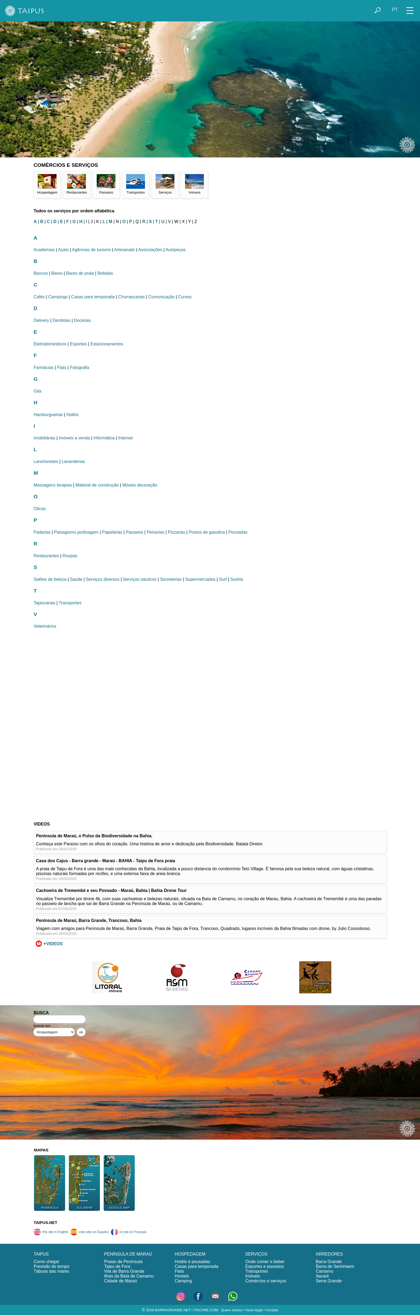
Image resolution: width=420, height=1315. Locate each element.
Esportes (78, 344)
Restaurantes (46, 555)
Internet (125, 438)
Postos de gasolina (207, 532)
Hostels (182, 1276)
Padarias (41, 532)
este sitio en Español (89, 1232)
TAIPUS (41, 1254)
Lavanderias (73, 461)
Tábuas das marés (51, 1271)
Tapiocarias (44, 603)
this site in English (50, 1232)
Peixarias (155, 532)
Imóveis (252, 1276)
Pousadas (238, 532)
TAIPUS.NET (45, 1222)
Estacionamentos (106, 344)
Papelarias (112, 532)
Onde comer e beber (265, 1261)
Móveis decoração (139, 485)
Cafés (39, 297)
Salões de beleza (49, 579)
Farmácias (43, 367)
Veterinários (44, 626)
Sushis (236, 579)
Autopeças (176, 249)
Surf (223, 579)
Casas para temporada (93, 297)
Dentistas (61, 320)
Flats (61, 367)
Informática (104, 438)
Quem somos (231, 1310)
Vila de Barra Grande (124, 1271)
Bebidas (105, 273)
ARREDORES (329, 1254)
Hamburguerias (48, 414)
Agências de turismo (91, 249)
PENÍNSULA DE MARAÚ (128, 1254)
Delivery (41, 320)
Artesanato (124, 249)
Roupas (70, 555)
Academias (44, 249)
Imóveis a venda (74, 438)
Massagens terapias (52, 485)
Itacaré (322, 1276)
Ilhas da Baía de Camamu (129, 1276)
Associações (150, 249)
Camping (183, 1281)
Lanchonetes (45, 461)
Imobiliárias (44, 438)
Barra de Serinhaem (335, 1266)
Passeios (134, 532)
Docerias (82, 320)
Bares (57, 273)
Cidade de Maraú (120, 1281)
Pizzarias (176, 532)
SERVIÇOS (256, 1254)
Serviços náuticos (139, 579)
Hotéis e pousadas (192, 1261)
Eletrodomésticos (49, 344)
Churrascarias (131, 297)
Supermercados (200, 579)
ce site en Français (129, 1232)
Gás (37, 391)
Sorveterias (171, 579)
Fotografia (79, 367)
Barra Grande (329, 1261)
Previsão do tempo (51, 1266)
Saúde (76, 579)
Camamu (324, 1271)
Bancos (40, 273)
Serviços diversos (102, 579)
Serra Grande (329, 1281)
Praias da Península (123, 1261)
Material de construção (97, 485)
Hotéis (72, 414)
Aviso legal (253, 1310)
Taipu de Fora (117, 1266)
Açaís (63, 249)
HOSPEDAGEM (190, 1254)
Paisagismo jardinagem (76, 532)
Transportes (70, 603)
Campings (58, 297)
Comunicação (161, 297)
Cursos (185, 297)
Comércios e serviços (265, 1281)
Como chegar (46, 1261)
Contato (272, 1310)
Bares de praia (80, 273)
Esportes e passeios (264, 1266)
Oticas (39, 508)
